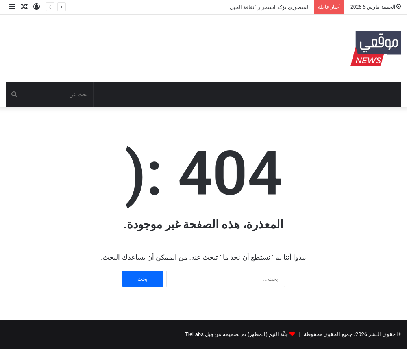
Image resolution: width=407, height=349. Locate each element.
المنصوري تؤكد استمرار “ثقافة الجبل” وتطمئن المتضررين (247, 7)
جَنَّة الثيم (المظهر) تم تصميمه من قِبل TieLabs (236, 334)
